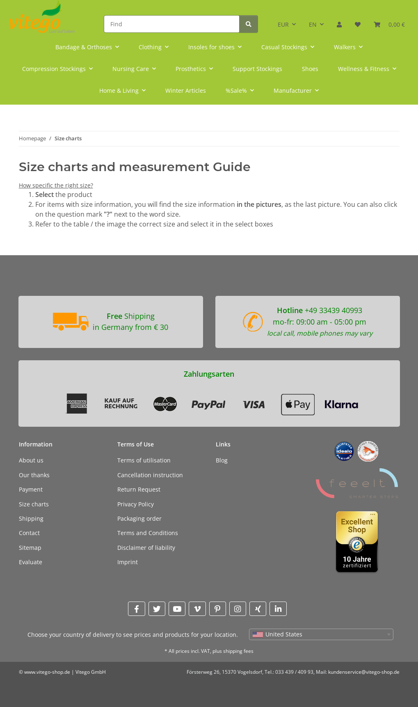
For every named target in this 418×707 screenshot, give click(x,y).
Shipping (31, 518)
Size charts (34, 504)
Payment (31, 489)
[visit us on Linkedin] (278, 609)
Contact (29, 533)
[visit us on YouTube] (177, 609)
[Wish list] (357, 21)
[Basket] (389, 21)
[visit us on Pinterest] (217, 609)
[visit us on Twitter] (156, 609)
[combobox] (321, 634)
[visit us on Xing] (257, 609)
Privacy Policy (135, 504)
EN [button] (313, 24)
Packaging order (139, 518)
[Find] (172, 24)
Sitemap (30, 547)
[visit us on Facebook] (136, 609)
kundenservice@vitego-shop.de (364, 671)
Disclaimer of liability (146, 547)
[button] (339, 21)
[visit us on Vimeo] (197, 609)
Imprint (127, 562)
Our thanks (34, 475)
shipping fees (238, 651)
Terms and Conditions (147, 533)
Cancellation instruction (150, 475)
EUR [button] (283, 24)
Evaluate (30, 562)
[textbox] (321, 634)
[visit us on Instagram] (237, 609)
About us (31, 460)
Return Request (138, 489)
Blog (222, 460)
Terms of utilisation (144, 460)
